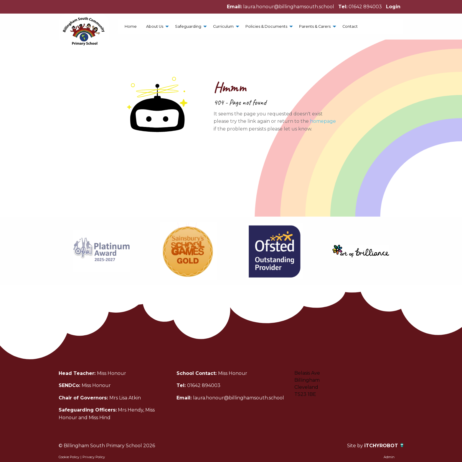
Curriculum (223, 26)
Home (131, 26)
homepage (323, 121)
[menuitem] (130, 26)
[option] (102, 250)
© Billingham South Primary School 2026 (107, 445)
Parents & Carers (315, 26)
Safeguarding (188, 26)
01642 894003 (365, 6)
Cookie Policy (69, 457)
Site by (355, 445)
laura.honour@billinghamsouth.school (288, 6)
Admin (389, 457)
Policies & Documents (266, 26)
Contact (350, 26)
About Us (154, 26)
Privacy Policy (93, 457)
